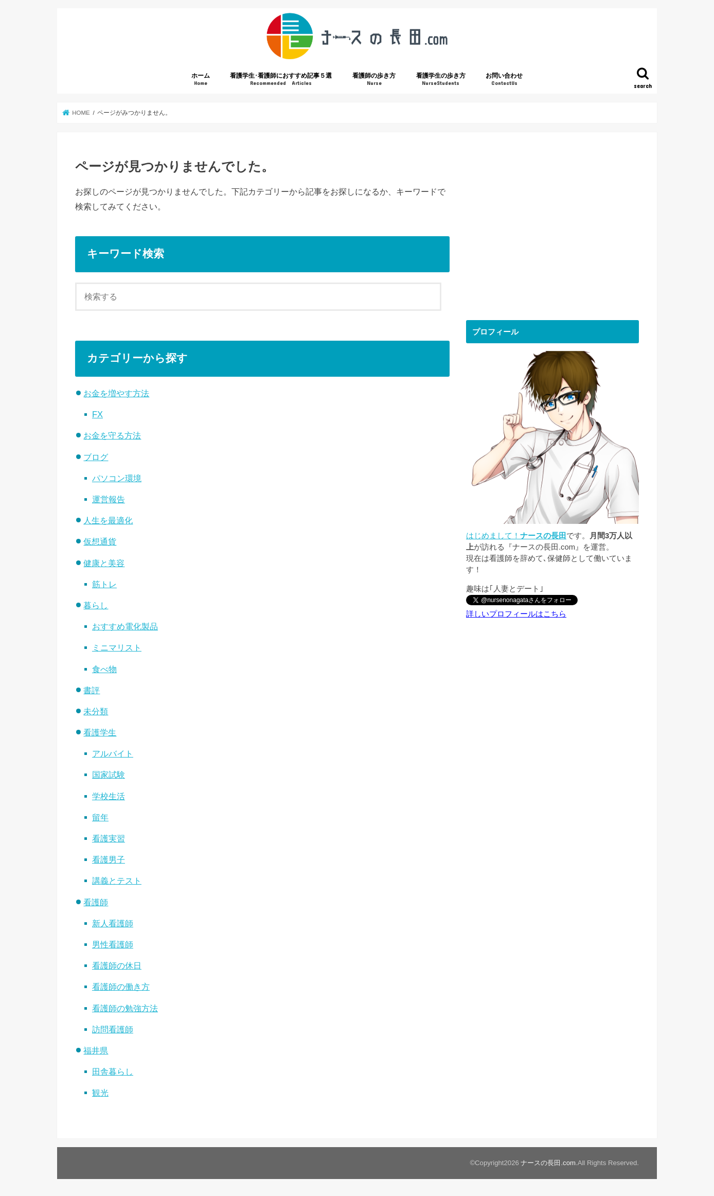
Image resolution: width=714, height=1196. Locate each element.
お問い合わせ (504, 79)
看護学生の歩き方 (441, 79)
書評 (91, 690)
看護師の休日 (116, 965)
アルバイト (112, 753)
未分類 (95, 711)
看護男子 (108, 859)
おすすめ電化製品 (125, 626)
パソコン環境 (116, 478)
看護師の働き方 (121, 986)
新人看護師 (112, 923)
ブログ (95, 457)
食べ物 (104, 669)
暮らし (95, 605)
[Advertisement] (552, 222)
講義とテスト (116, 880)
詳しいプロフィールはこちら (516, 614)
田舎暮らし (112, 1071)
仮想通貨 (99, 541)
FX (97, 414)
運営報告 (108, 499)
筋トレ (104, 584)
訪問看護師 (112, 1029)
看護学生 (99, 732)
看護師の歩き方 (374, 79)
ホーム (200, 79)
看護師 (95, 902)
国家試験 (108, 774)
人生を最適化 (108, 520)
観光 (100, 1092)
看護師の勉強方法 (125, 1008)
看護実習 (108, 838)
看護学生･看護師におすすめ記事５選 (281, 79)
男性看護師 (112, 944)
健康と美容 (103, 563)
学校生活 (108, 796)
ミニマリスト (116, 647)
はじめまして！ (516, 536)
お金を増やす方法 (116, 393)
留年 (100, 817)
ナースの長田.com (548, 1163)
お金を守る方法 (112, 435)
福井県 (95, 1050)
